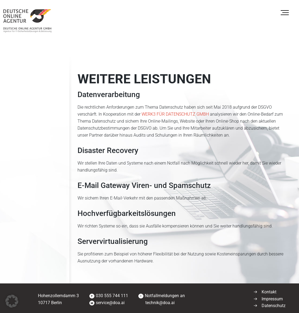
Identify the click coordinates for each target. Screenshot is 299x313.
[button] (12, 301)
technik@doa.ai (159, 302)
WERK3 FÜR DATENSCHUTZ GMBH (175, 114)
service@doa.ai (110, 302)
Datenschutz (274, 305)
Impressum (272, 298)
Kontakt (269, 291)
